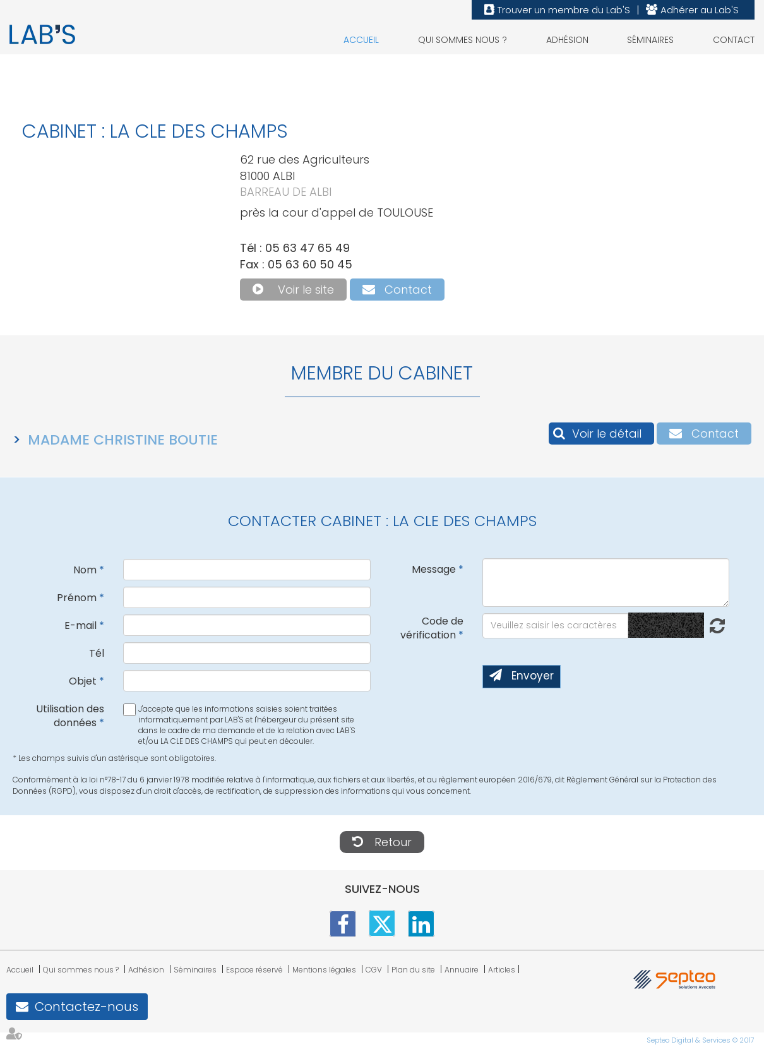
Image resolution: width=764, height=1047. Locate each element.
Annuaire (462, 969)
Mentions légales (324, 969)
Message (434, 569)
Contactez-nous (86, 1006)
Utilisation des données (70, 716)
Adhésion (567, 39)
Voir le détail (607, 433)
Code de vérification (431, 628)
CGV (374, 969)
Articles (501, 969)
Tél (96, 653)
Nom (85, 570)
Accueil (361, 39)
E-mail (80, 625)
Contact (734, 39)
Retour (393, 842)
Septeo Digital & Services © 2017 (701, 1040)
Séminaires (650, 39)
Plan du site (413, 969)
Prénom (77, 597)
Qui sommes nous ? (462, 39)
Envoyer (532, 675)
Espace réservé (254, 969)
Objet (83, 681)
